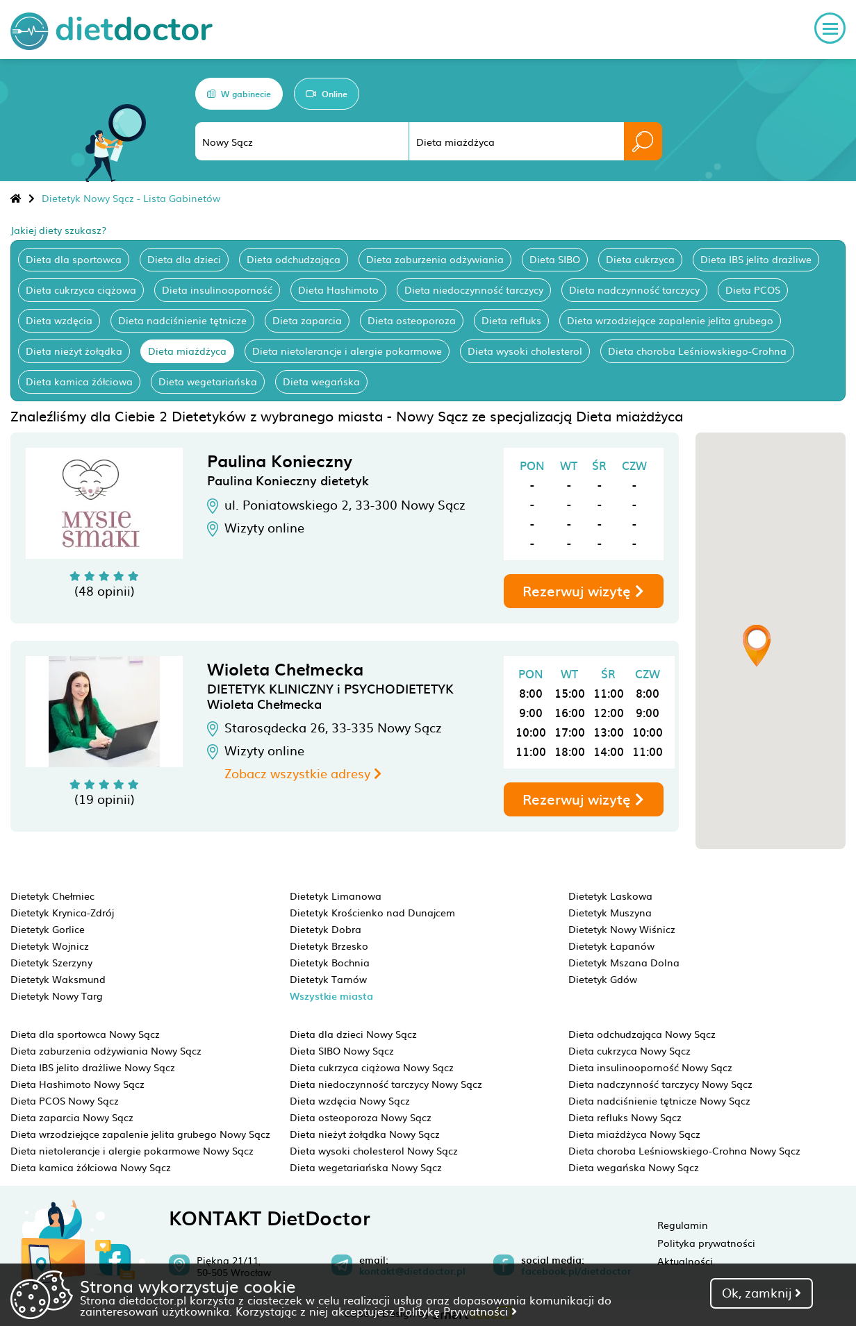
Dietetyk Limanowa (335, 896)
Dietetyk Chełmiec (52, 896)
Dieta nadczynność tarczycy (634, 289)
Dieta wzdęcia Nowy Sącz (350, 1100)
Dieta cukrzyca (640, 259)
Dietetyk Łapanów (611, 945)
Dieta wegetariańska (207, 381)
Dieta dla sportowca (74, 259)
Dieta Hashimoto (338, 289)
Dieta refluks (511, 320)
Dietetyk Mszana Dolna (624, 962)
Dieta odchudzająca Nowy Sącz (642, 1034)
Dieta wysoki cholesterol (525, 351)
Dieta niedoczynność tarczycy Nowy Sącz (386, 1084)
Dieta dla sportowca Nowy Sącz (85, 1034)
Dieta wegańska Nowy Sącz (633, 1167)
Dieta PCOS (752, 289)
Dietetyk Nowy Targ (56, 995)
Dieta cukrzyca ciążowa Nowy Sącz (372, 1067)
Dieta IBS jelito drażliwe (756, 259)
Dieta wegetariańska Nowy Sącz (366, 1167)
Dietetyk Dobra (325, 929)
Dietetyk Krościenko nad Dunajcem (372, 912)
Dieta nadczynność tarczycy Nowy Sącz (660, 1084)
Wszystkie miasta (331, 996)
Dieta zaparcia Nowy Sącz (71, 1117)
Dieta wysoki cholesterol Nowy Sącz (374, 1150)
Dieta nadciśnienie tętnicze (182, 320)
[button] (757, 645)
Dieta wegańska (321, 381)
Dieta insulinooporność (217, 289)
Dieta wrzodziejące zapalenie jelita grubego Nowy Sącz (140, 1134)
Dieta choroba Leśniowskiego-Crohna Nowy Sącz (684, 1150)
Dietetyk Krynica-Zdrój (62, 912)
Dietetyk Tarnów (328, 979)
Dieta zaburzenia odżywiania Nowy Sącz (105, 1050)
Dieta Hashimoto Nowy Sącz (77, 1084)
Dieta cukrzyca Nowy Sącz (629, 1050)
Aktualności (685, 1261)
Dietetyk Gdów (602, 979)
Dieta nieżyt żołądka (74, 351)
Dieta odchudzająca (293, 259)
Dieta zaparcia (307, 320)
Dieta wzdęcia (59, 320)
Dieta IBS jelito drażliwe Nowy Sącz (92, 1067)
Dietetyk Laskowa (610, 896)
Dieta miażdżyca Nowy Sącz (634, 1134)
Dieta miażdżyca (187, 351)
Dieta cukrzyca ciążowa (81, 289)
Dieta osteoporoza (412, 320)
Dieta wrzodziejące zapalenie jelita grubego (670, 320)
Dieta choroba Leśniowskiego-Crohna (697, 351)
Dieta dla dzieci (184, 259)
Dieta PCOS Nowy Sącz (64, 1100)
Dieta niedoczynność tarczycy (473, 289)
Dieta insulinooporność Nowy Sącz (650, 1067)
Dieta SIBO (554, 259)
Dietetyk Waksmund (58, 979)
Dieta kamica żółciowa (79, 381)
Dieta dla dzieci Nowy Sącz (353, 1034)
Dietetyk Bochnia (330, 962)
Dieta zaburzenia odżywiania (435, 259)
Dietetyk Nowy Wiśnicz (621, 929)
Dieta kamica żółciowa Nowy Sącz (90, 1167)
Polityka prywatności (706, 1243)
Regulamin (682, 1225)
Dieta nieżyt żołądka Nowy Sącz (365, 1134)
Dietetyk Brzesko (329, 945)
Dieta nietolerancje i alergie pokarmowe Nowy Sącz (132, 1150)
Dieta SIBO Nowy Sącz (342, 1050)
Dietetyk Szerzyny (51, 962)
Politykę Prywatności (457, 1310)
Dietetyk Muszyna (610, 912)
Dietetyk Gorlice (47, 929)
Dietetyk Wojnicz (49, 945)
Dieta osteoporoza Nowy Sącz (360, 1117)
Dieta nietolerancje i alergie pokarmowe (347, 351)
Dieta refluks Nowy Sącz (625, 1117)
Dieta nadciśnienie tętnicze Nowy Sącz (659, 1100)
